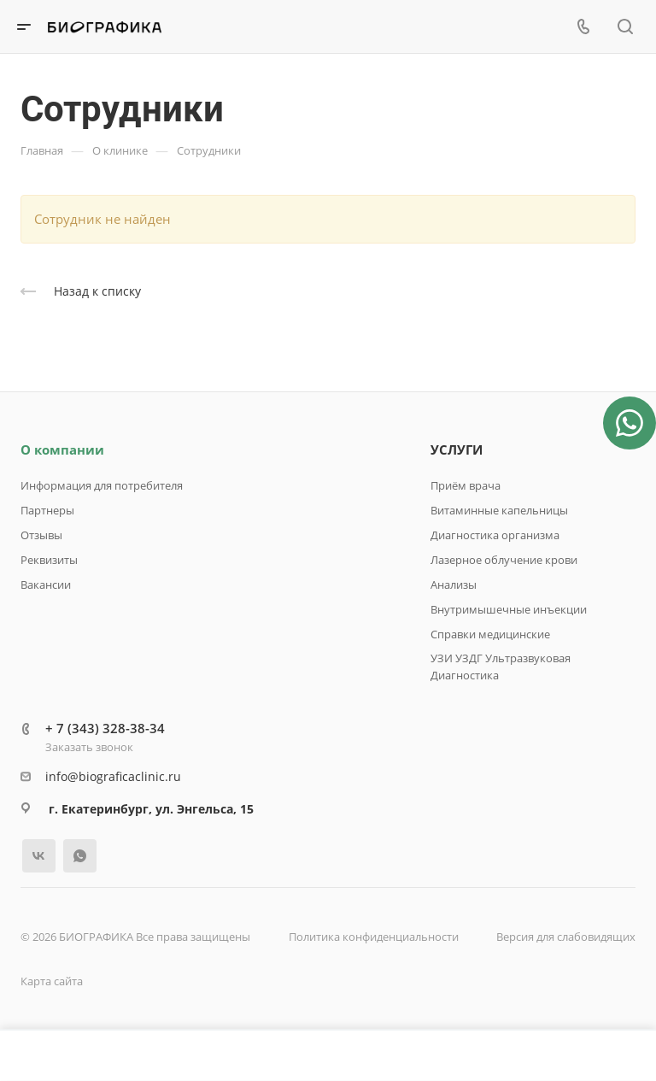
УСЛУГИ (456, 449)
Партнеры (47, 510)
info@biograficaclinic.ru (113, 776)
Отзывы (41, 535)
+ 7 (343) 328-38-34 (105, 728)
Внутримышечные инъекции (508, 609)
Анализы (453, 584)
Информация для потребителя (101, 485)
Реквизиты (49, 559)
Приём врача (465, 485)
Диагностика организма (494, 535)
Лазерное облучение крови (503, 559)
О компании (62, 449)
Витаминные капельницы (499, 510)
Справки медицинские (490, 634)
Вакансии (45, 584)
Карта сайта (51, 981)
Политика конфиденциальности (374, 936)
